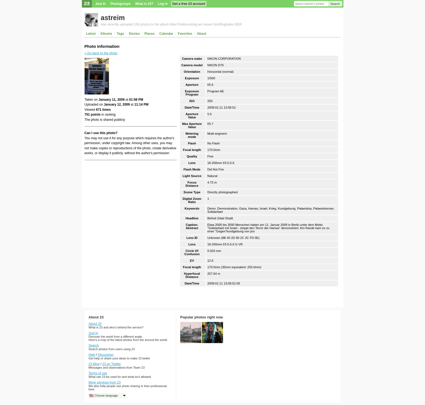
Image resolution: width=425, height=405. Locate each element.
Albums (106, 34)
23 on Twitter (111, 364)
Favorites (185, 34)
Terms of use (98, 373)
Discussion (106, 355)
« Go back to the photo (101, 53)
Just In (100, 4)
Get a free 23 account (188, 4)
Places (149, 34)
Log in (163, 4)
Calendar (166, 34)
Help (92, 355)
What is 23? (144, 4)
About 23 (95, 324)
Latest (91, 34)
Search (335, 3)
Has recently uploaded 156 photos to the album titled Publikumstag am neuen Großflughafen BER (171, 24)
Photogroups (120, 4)
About (201, 34)
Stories (134, 34)
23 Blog (94, 364)
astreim (113, 17)
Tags (120, 34)
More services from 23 (105, 382)
